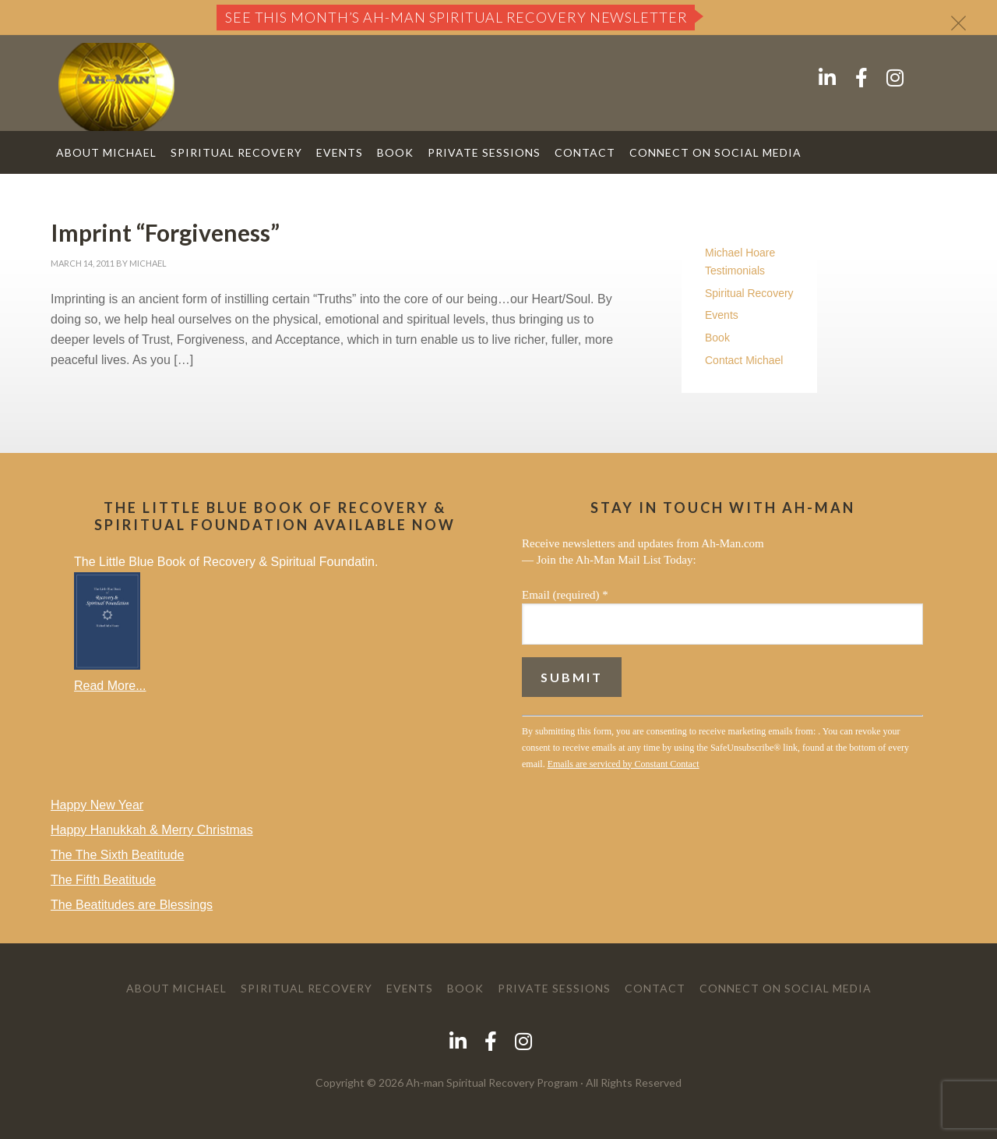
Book (717, 337)
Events (721, 315)
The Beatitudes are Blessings (132, 904)
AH (116, 87)
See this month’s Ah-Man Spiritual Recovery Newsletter (456, 17)
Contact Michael (744, 360)
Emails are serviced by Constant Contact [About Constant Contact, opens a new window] (623, 764)
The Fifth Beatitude (103, 879)
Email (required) (565, 595)
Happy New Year (97, 805)
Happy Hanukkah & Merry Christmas (152, 830)
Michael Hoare (740, 252)
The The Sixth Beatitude (117, 854)
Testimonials (735, 270)
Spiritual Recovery (749, 293)
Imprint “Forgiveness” (165, 232)
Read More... (110, 685)
